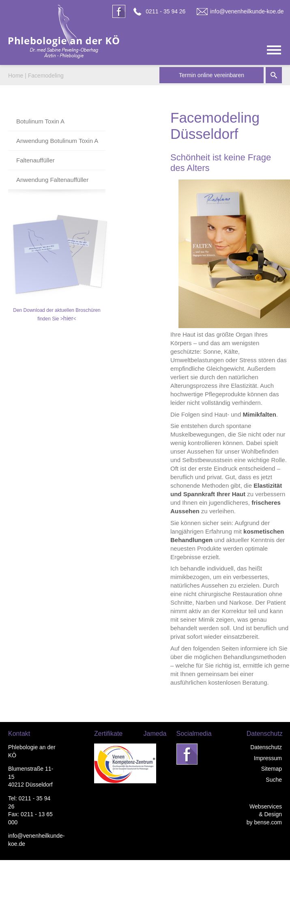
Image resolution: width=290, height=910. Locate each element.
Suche (274, 779)
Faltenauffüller (35, 160)
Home (15, 75)
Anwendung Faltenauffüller (52, 179)
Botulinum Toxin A (40, 121)
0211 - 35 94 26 (165, 11)
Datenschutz (266, 747)
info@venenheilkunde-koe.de (247, 11)
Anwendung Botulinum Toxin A (57, 140)
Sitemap (271, 768)
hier (68, 318)
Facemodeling (46, 75)
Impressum (268, 758)
